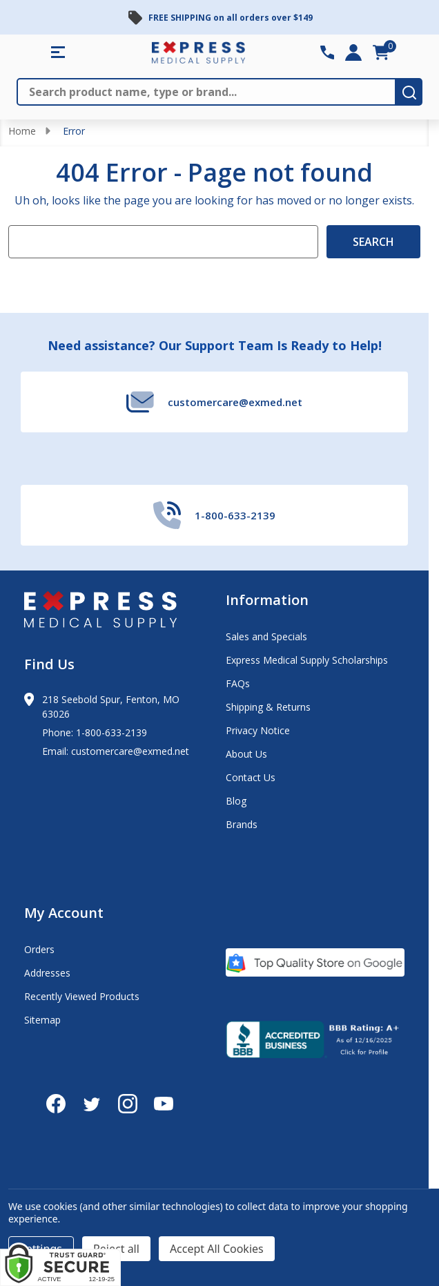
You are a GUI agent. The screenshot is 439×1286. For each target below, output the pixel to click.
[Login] (353, 52)
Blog (236, 800)
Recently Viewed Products (81, 996)
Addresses (47, 972)
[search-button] (409, 92)
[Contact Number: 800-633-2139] (327, 52)
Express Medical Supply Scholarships (307, 659)
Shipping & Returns (268, 706)
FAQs (238, 683)
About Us (246, 753)
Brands (241, 824)
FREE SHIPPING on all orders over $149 (230, 17)
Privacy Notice (258, 730)
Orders (39, 949)
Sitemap (42, 1019)
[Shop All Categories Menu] (58, 52)
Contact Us (250, 777)
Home (22, 130)
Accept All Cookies (217, 1248)
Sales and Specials (266, 636)
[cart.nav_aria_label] (381, 52)
